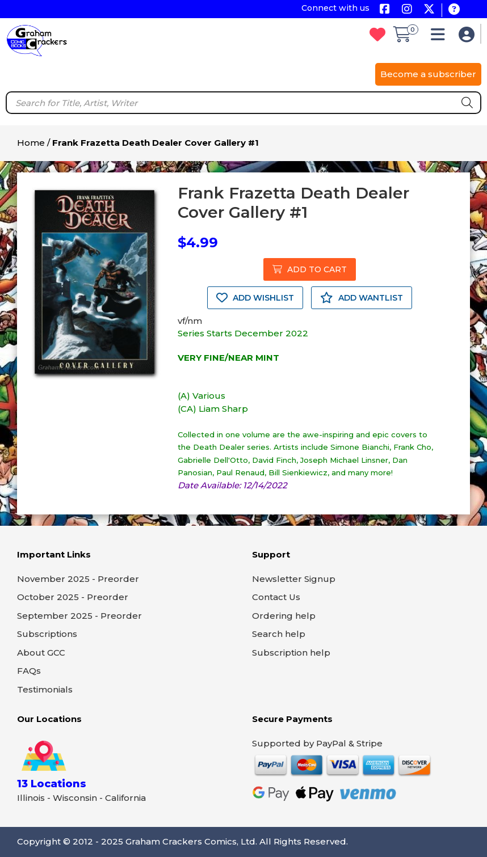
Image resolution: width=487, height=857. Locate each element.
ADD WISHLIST (255, 297)
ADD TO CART (309, 269)
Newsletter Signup (293, 578)
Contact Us (276, 597)
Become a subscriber (428, 74)
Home (31, 142)
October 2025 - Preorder (72, 597)
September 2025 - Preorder (79, 615)
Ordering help (284, 615)
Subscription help (291, 652)
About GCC (41, 652)
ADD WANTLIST (361, 297)
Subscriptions (47, 633)
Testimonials (45, 689)
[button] (441, 37)
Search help (278, 633)
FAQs (29, 670)
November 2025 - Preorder (78, 578)
